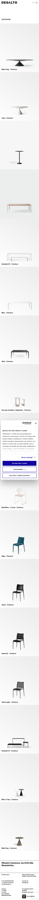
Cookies (4, 890)
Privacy (4, 889)
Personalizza (20, 469)
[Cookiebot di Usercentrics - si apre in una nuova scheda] (23, 423)
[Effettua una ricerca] (33, 2)
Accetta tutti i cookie (19, 463)
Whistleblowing (6, 895)
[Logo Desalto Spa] (9, 2)
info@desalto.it (6, 884)
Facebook (25, 881)
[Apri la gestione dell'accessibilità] (29, 896)
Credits (4, 892)
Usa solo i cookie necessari (19, 475)
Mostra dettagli (27, 457)
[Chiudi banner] (36, 423)
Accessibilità (5, 894)
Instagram (25, 883)
